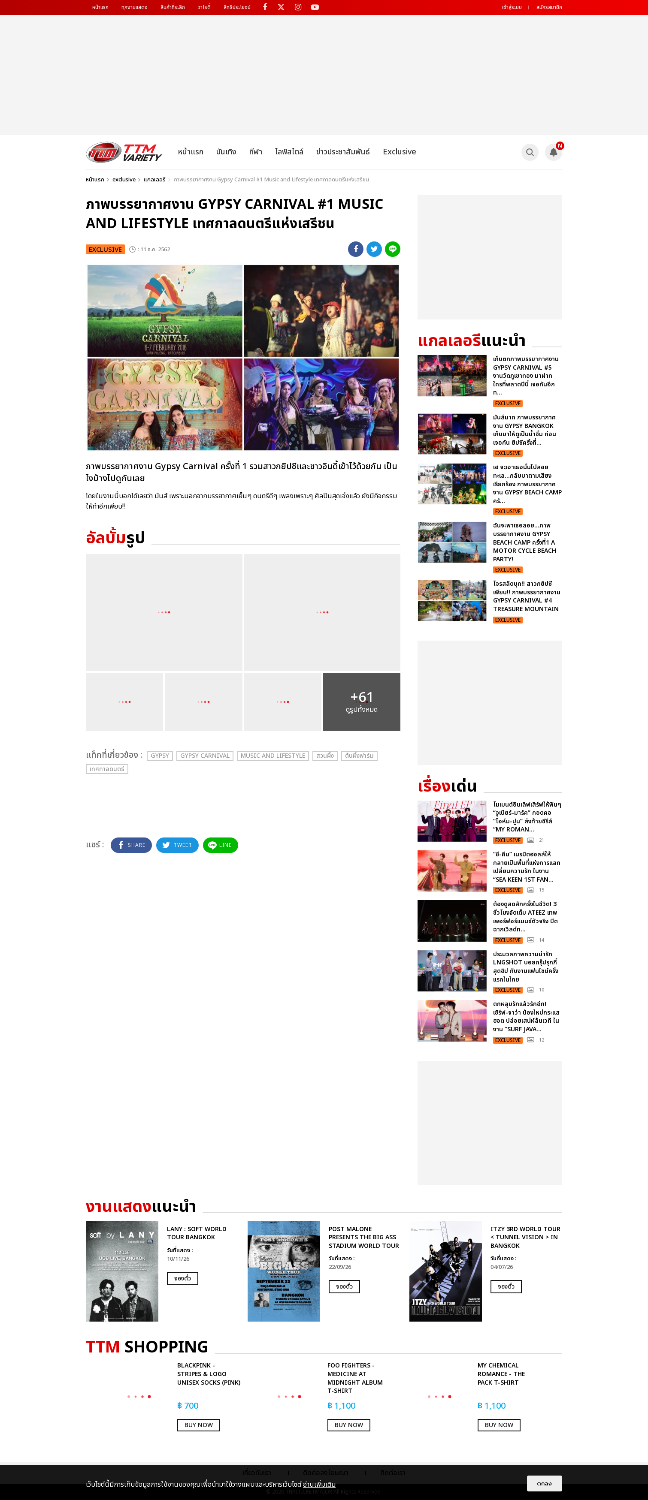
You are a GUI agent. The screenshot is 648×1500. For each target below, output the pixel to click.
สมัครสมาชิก (549, 7)
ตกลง (544, 1483)
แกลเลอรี (155, 180)
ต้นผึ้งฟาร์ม (359, 755)
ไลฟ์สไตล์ (289, 152)
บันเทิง (226, 152)
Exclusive (399, 152)
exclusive (124, 180)
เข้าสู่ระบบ (512, 7)
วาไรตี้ (204, 7)
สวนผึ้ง (325, 755)
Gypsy (160, 755)
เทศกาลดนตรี (107, 769)
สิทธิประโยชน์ (237, 7)
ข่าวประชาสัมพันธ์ (343, 152)
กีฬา (255, 152)
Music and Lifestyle (273, 755)
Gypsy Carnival (205, 755)
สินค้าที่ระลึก (172, 7)
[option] (162, 1271)
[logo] (124, 152)
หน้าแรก (100, 7)
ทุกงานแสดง (134, 7)
